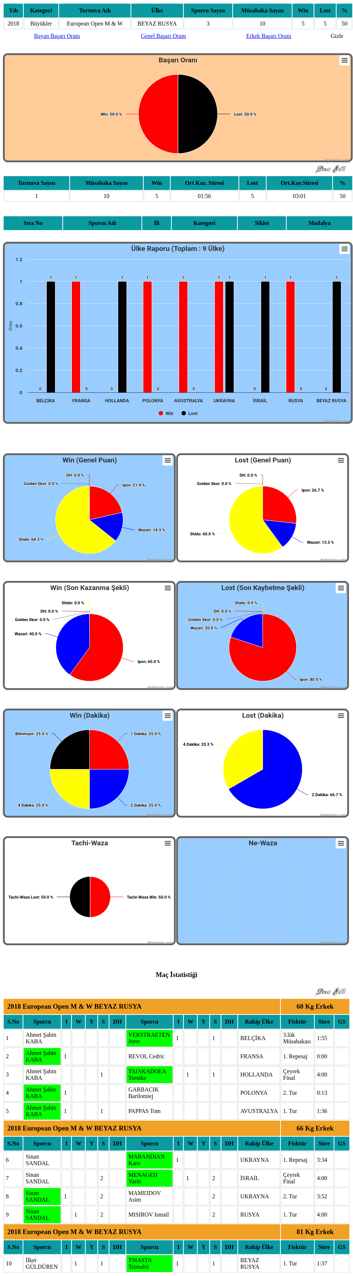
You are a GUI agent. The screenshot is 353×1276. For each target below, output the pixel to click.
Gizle (337, 36)
